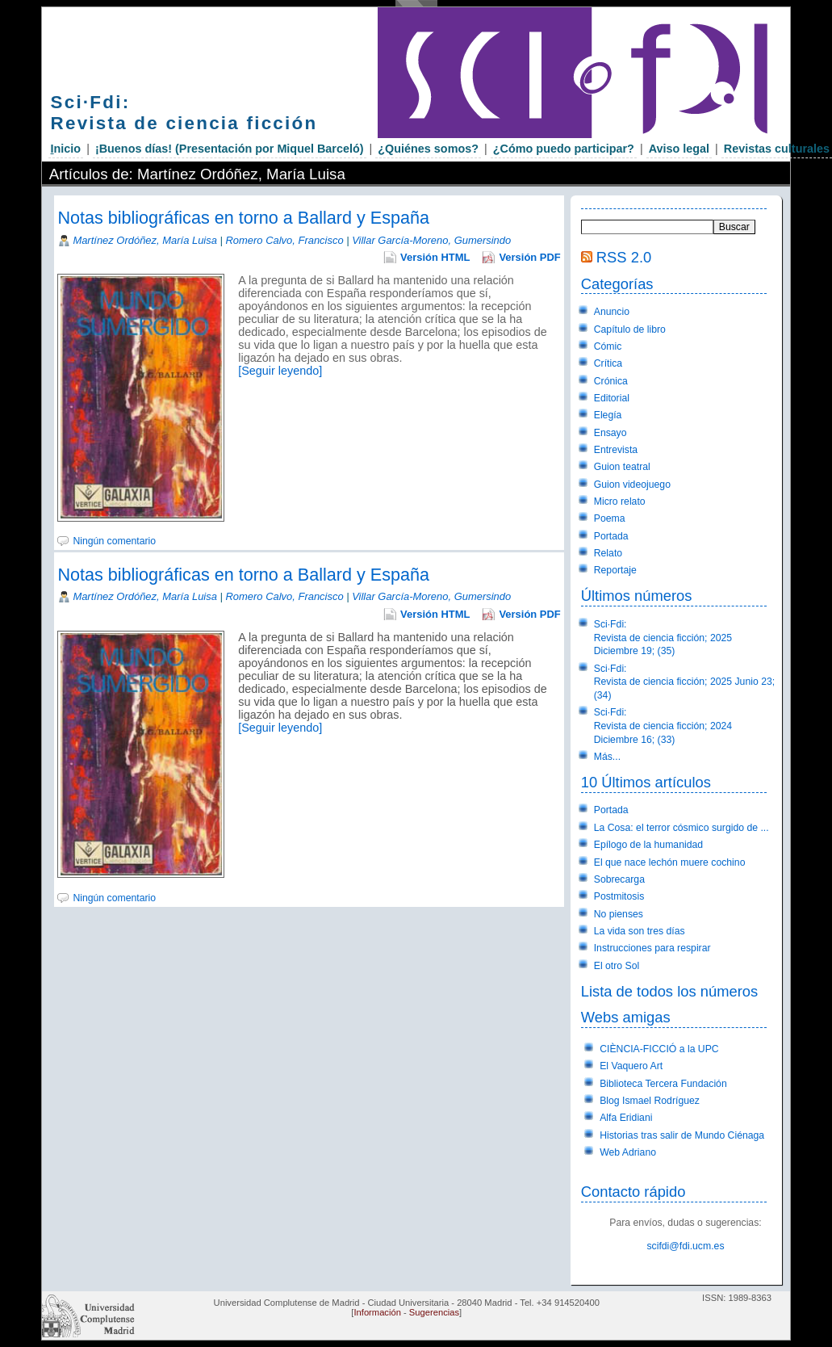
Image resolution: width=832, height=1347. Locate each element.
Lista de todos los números (669, 991)
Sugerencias (434, 1312)
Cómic (608, 346)
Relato (608, 553)
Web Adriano (628, 1152)
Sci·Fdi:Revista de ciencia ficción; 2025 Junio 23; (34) (684, 682)
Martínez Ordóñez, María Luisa (145, 240)
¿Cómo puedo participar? (563, 148)
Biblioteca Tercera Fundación (663, 1083)
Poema (609, 518)
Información (376, 1312)
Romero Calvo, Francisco (284, 240)
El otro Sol (616, 965)
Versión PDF (529, 257)
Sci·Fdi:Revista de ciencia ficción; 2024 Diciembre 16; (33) (663, 726)
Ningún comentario (114, 541)
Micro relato (620, 501)
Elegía (608, 415)
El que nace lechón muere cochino (670, 862)
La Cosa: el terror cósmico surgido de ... (681, 827)
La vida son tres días (639, 931)
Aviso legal (679, 148)
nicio (66, 148)
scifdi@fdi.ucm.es (685, 1246)
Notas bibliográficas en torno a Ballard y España (243, 218)
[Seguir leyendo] (280, 370)
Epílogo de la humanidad (648, 844)
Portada (611, 536)
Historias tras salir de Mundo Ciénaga (682, 1135)
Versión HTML (435, 257)
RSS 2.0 (623, 257)
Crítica (608, 363)
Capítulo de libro (630, 329)
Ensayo (610, 433)
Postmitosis (619, 896)
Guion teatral (622, 466)
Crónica (611, 381)
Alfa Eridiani (626, 1117)
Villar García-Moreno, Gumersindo (431, 240)
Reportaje (615, 570)
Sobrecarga (619, 879)
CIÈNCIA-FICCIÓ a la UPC (659, 1049)
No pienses (618, 914)
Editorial (611, 398)
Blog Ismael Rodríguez (650, 1100)
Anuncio (611, 311)
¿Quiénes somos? (428, 148)
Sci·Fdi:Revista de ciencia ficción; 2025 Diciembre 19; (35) (663, 638)
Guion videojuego (632, 484)
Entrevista (616, 449)
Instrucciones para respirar (652, 948)
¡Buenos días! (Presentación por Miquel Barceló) (229, 148)
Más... (607, 756)
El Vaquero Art (631, 1066)
